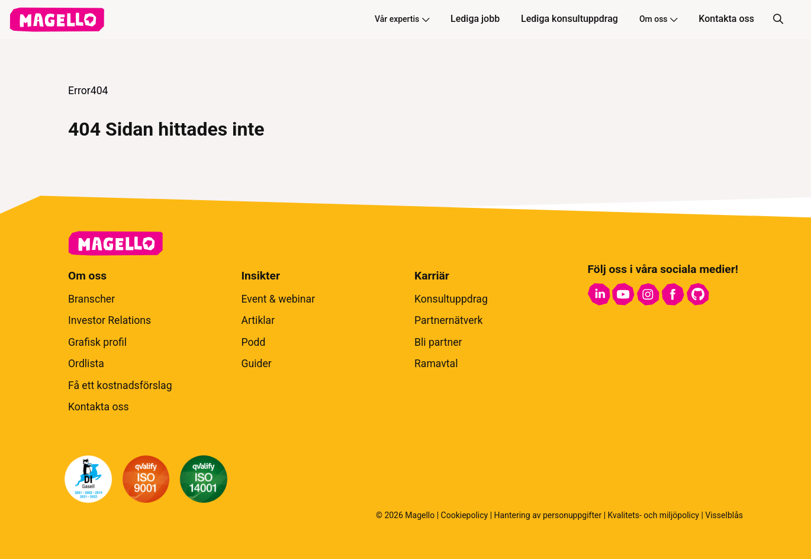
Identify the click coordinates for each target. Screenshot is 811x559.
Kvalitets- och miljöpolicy (653, 515)
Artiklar (258, 320)
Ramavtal (436, 364)
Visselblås (724, 515)
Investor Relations (109, 320)
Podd (254, 342)
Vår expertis (402, 19)
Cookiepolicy (464, 515)
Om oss (658, 19)
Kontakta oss (726, 18)
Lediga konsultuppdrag (569, 18)
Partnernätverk (448, 320)
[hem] (56, 19)
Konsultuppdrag (451, 299)
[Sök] (778, 19)
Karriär (431, 275)
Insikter (261, 275)
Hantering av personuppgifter (548, 515)
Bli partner (438, 342)
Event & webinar (279, 299)
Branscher (91, 299)
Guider (257, 364)
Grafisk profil (97, 342)
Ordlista (86, 364)
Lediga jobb (475, 18)
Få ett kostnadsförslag (120, 385)
